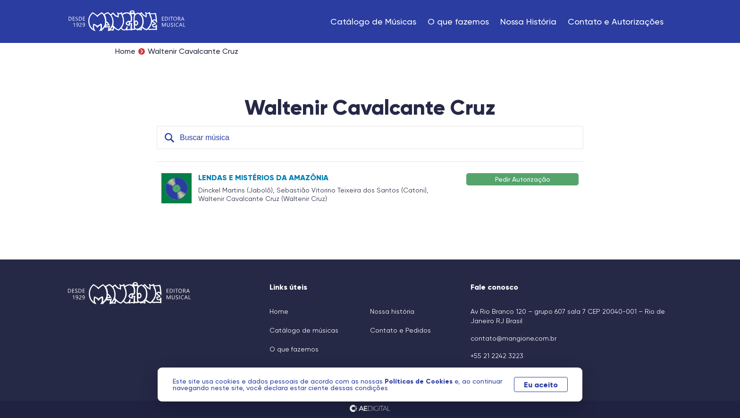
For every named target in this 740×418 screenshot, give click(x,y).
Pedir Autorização (522, 179)
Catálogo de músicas (303, 330)
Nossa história (392, 311)
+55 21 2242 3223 (497, 355)
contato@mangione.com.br (513, 338)
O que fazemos (458, 21)
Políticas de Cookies (419, 381)
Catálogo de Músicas (373, 21)
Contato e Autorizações (616, 21)
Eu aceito (541, 384)
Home (125, 51)
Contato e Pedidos (400, 330)
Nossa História (528, 21)
